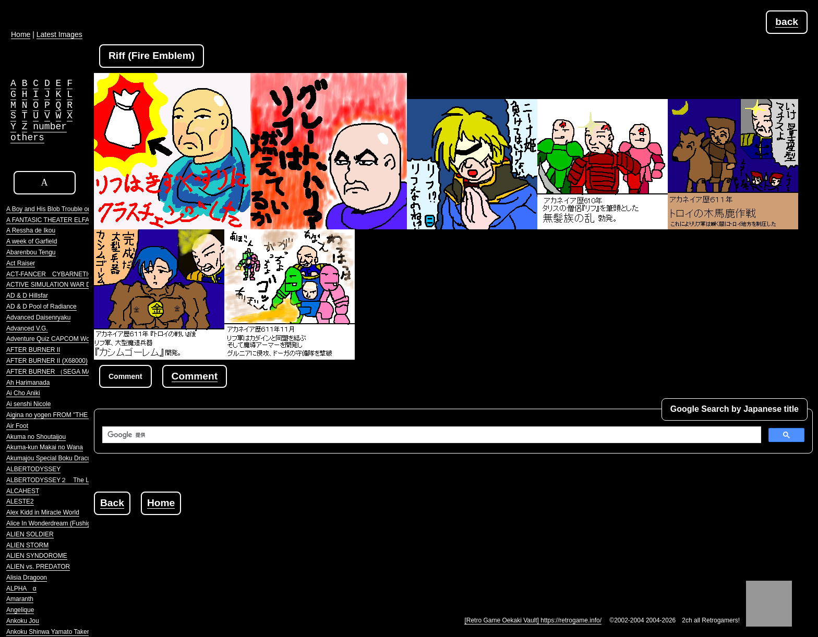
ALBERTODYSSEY (33, 469)
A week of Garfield (31, 241)
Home (161, 502)
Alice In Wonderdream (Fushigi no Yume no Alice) (75, 523)
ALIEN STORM (27, 545)
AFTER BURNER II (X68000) (47, 360)
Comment (195, 376)
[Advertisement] (284, 538)
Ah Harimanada (28, 382)
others (27, 137)
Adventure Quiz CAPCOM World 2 (54, 338)
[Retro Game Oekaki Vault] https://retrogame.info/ (533, 620)
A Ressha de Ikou (30, 230)
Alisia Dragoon (26, 577)
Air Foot (17, 426)
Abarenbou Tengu (31, 252)
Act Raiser (20, 263)
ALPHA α (21, 588)
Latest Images (59, 34)
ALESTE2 (20, 501)
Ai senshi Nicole (28, 404)
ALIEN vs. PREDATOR (38, 566)
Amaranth (19, 599)
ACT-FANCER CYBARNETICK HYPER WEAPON (78, 274)
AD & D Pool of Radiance (41, 306)
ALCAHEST (22, 491)
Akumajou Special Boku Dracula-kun (57, 458)
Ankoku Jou (22, 620)
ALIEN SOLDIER (30, 534)
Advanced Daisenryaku (38, 317)
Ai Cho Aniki (23, 393)
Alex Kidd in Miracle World (42, 512)
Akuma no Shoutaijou (36, 436)
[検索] (430, 434)
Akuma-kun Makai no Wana (44, 447)
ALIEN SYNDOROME (36, 555)
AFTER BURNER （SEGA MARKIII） (58, 371)
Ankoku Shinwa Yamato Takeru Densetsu (63, 631)
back (786, 21)
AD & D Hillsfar (27, 295)
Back (112, 502)
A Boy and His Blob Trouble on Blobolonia (64, 209)
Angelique (20, 610)
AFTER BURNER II (33, 349)
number (50, 126)
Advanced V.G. (27, 328)
